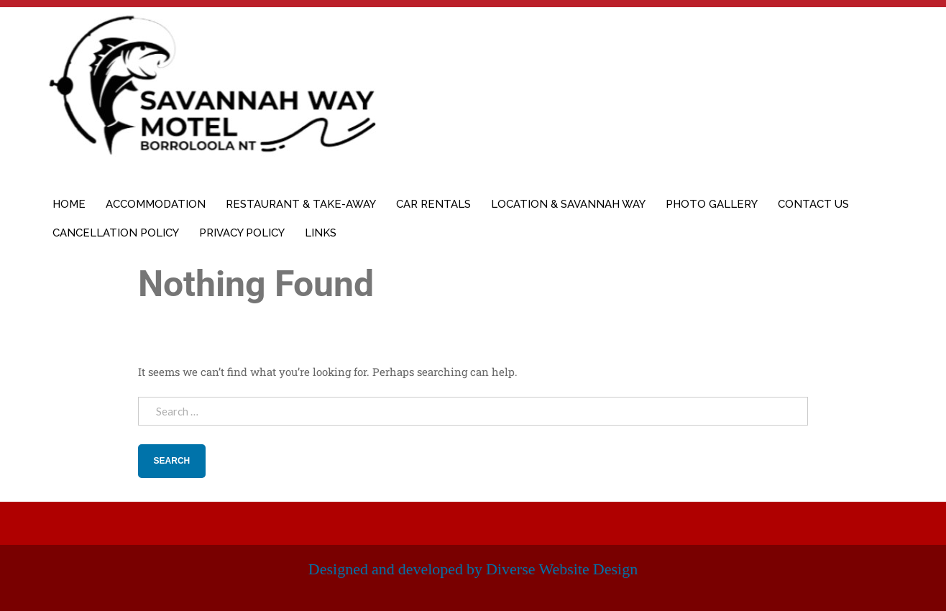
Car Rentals (433, 204)
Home (69, 204)
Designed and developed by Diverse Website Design (473, 569)
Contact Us (813, 204)
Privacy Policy (242, 232)
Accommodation (156, 204)
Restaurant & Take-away (301, 204)
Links (320, 232)
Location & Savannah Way (568, 204)
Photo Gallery (712, 204)
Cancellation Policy (115, 232)
